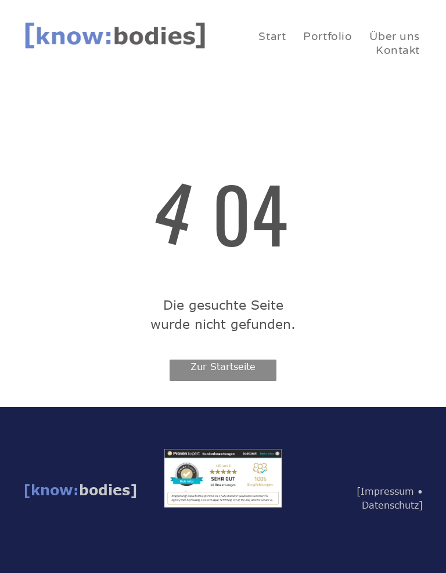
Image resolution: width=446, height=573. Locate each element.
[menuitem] (272, 36)
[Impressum (385, 491)
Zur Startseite (223, 366)
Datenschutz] (392, 505)
